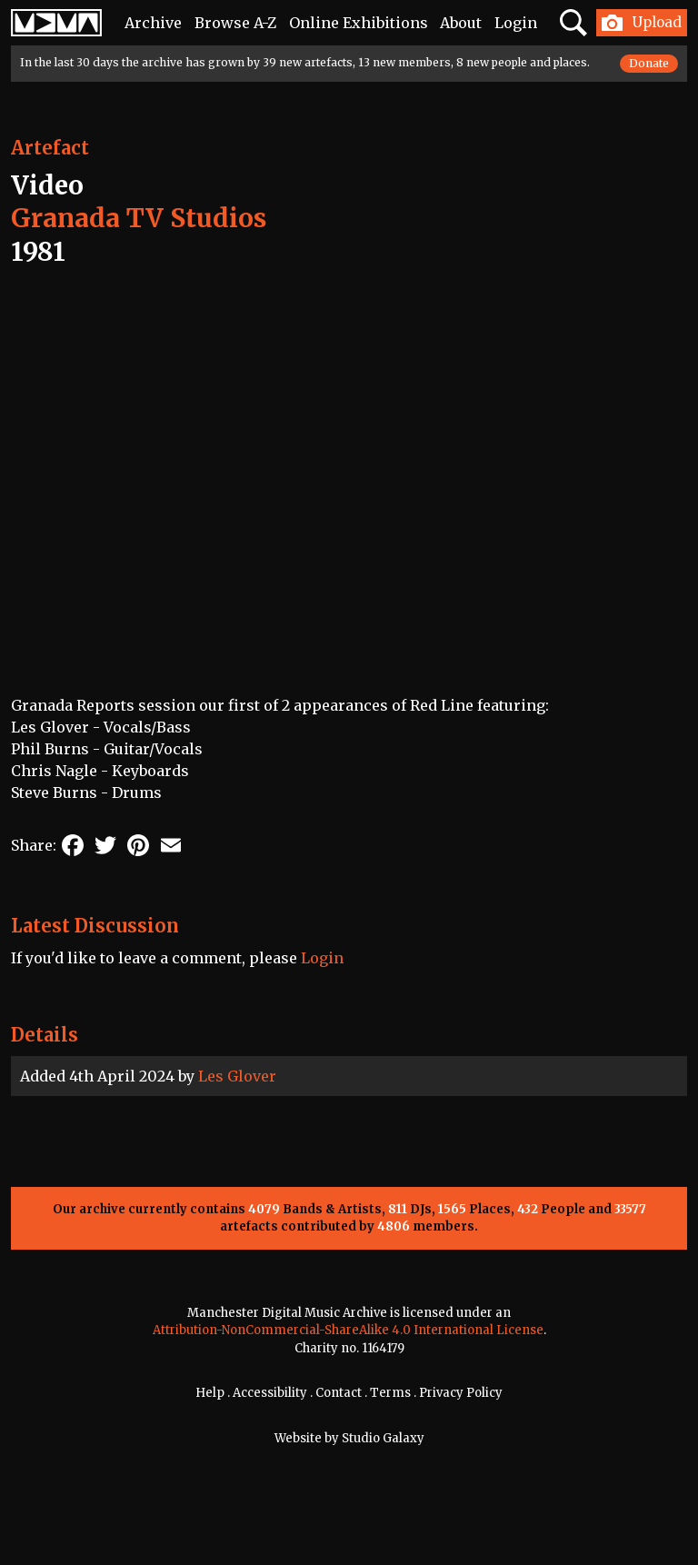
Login (515, 23)
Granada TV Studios (138, 218)
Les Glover (237, 1076)
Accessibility (270, 1393)
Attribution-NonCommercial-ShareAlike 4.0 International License (348, 1330)
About (461, 23)
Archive (153, 23)
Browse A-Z (235, 23)
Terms (390, 1393)
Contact (338, 1393)
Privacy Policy (461, 1393)
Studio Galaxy (383, 1438)
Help (209, 1393)
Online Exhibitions (358, 23)
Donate (649, 63)
